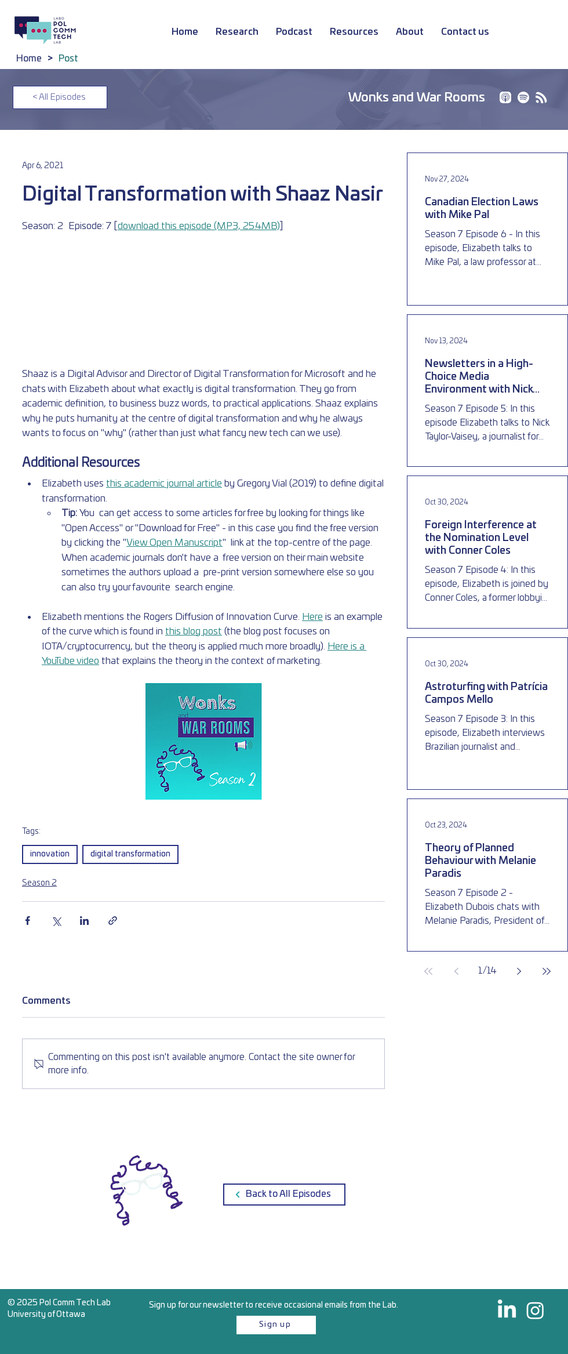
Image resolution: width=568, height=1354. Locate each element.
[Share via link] (112, 920)
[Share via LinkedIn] (84, 920)
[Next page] (518, 971)
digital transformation (130, 854)
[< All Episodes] (60, 97)
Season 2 (39, 883)
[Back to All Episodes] (284, 1195)
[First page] (428, 971)
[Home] (29, 58)
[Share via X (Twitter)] (55, 920)
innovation (50, 854)
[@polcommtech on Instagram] (535, 1310)
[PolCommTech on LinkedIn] (507, 1310)
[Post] (68, 58)
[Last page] (546, 971)
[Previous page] (456, 971)
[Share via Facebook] (27, 920)
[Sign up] (276, 1325)
